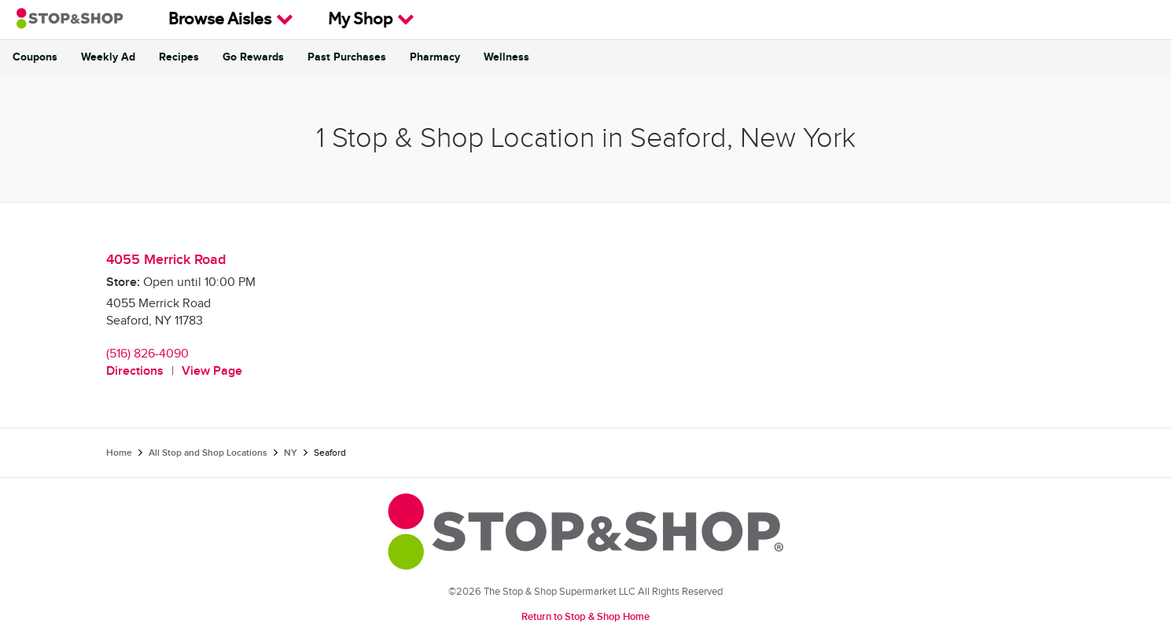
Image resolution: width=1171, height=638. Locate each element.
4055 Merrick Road (166, 259)
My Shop (371, 19)
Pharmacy (435, 57)
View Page (212, 371)
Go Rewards (253, 57)
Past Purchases (346, 57)
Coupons (35, 57)
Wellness (506, 57)
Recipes (179, 57)
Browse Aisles (230, 19)
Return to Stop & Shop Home (585, 616)
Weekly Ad (108, 57)
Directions (135, 371)
